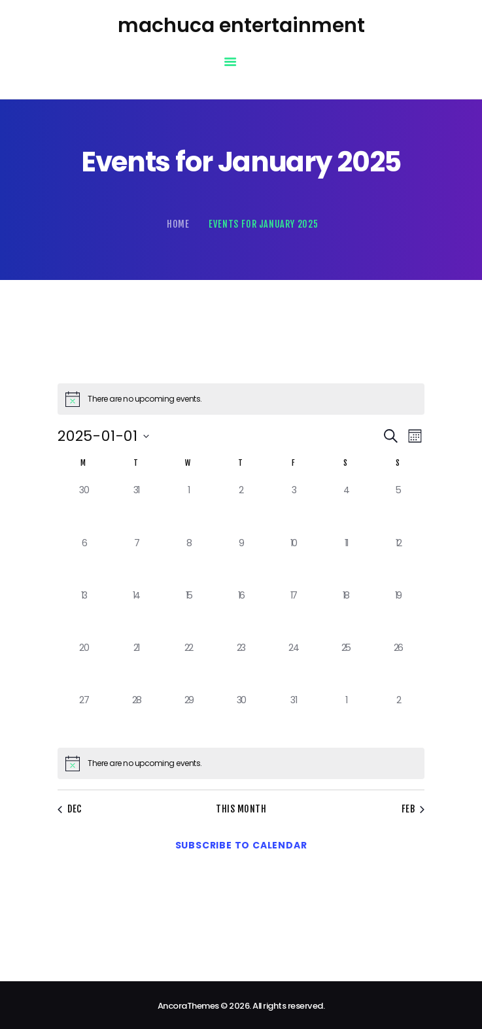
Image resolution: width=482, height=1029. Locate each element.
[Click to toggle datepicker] (103, 436)
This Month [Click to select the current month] (241, 808)
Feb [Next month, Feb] (415, 808)
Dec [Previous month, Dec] (68, 808)
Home (178, 224)
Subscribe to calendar (241, 842)
